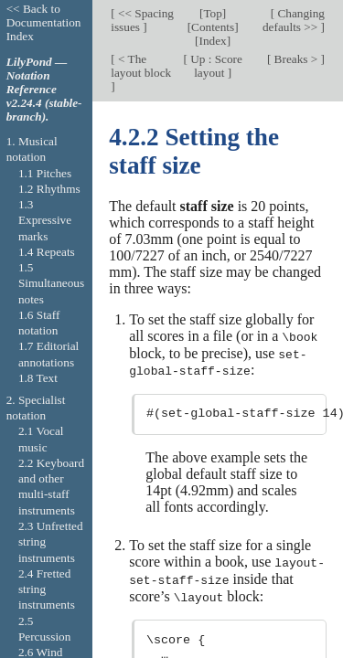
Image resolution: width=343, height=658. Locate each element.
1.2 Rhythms (49, 189)
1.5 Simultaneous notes (51, 283)
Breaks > (295, 59)
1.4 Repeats (46, 252)
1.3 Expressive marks (44, 220)
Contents (212, 27)
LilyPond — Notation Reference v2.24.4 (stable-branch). (44, 89)
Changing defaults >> (294, 20)
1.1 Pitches (44, 173)
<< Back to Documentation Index (43, 22)
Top (212, 13)
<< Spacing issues (142, 20)
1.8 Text (38, 378)
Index (213, 41)
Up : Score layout (215, 66)
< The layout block (141, 66)
